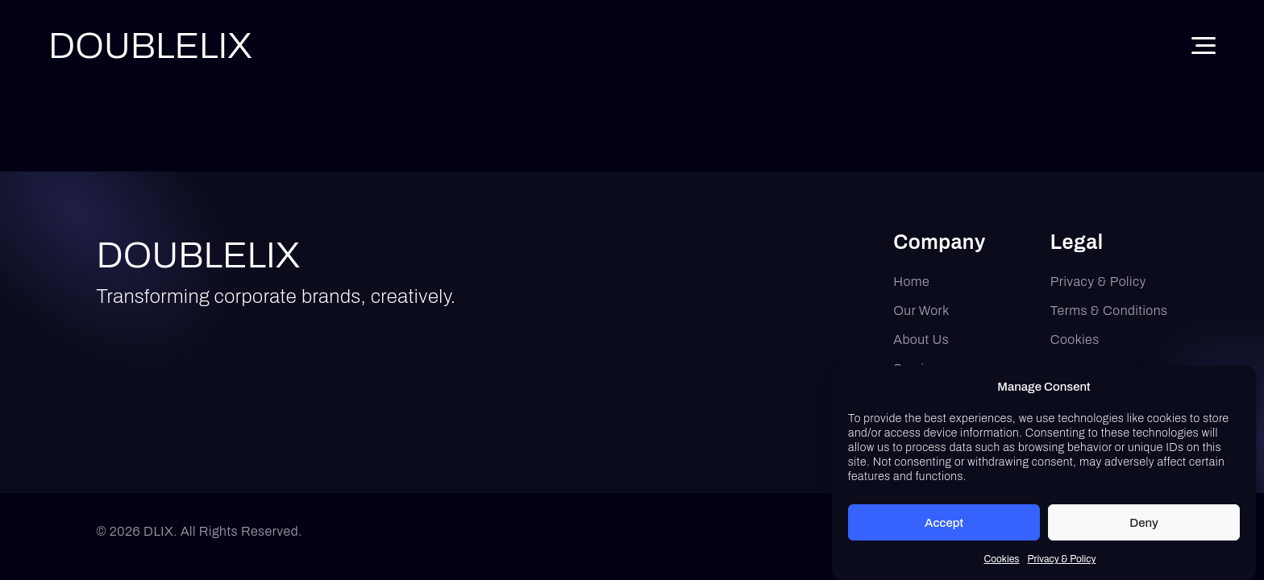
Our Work (921, 310)
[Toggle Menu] (1203, 45)
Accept (944, 525)
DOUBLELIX (199, 255)
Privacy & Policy (1061, 562)
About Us (921, 339)
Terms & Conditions (1109, 310)
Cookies (1001, 562)
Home (911, 281)
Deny (1143, 525)
